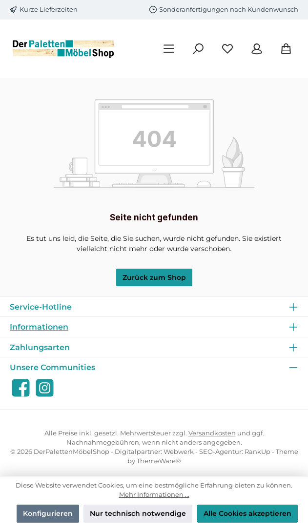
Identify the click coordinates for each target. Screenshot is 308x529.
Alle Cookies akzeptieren (247, 513)
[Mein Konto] (257, 49)
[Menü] (169, 49)
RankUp (257, 451)
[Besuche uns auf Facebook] (21, 388)
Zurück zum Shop (154, 277)
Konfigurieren (48, 513)
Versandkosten (212, 433)
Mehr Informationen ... (154, 494)
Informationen (39, 327)
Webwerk (179, 451)
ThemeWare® (159, 461)
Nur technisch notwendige (138, 513)
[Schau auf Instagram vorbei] (45, 388)
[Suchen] (198, 49)
